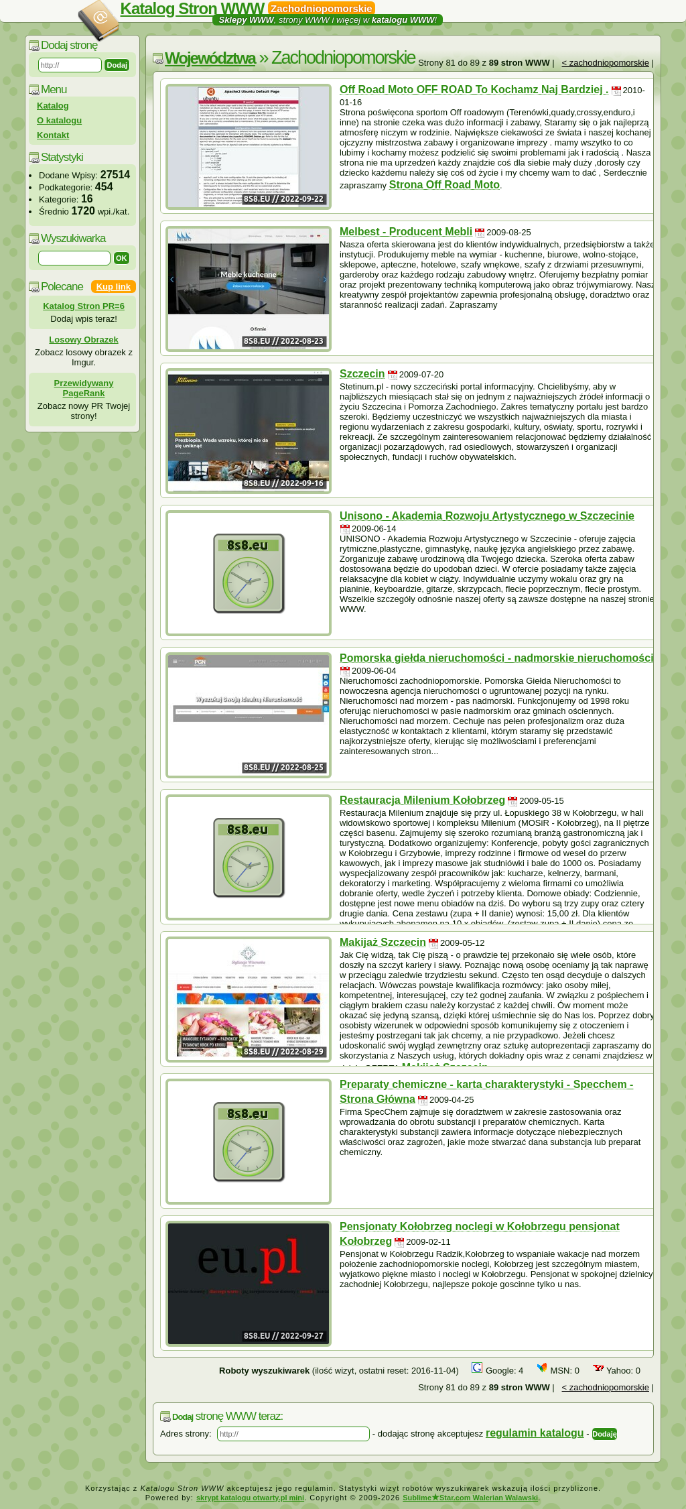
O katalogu (59, 120)
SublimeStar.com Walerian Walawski (470, 1498)
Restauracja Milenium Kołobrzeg (422, 800)
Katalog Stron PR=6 (84, 306)
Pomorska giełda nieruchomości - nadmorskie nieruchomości (497, 658)
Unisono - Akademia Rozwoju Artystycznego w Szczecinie (487, 516)
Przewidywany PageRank (84, 388)
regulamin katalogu (535, 1433)
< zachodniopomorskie (605, 63)
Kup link (113, 287)
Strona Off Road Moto (444, 184)
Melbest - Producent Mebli (406, 231)
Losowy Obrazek (83, 340)
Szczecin (362, 373)
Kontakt (53, 135)
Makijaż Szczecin (383, 942)
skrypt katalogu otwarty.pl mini (250, 1498)
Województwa (210, 58)
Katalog (53, 106)
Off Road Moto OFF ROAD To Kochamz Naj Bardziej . (474, 89)
